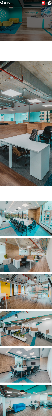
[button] (43, 3)
